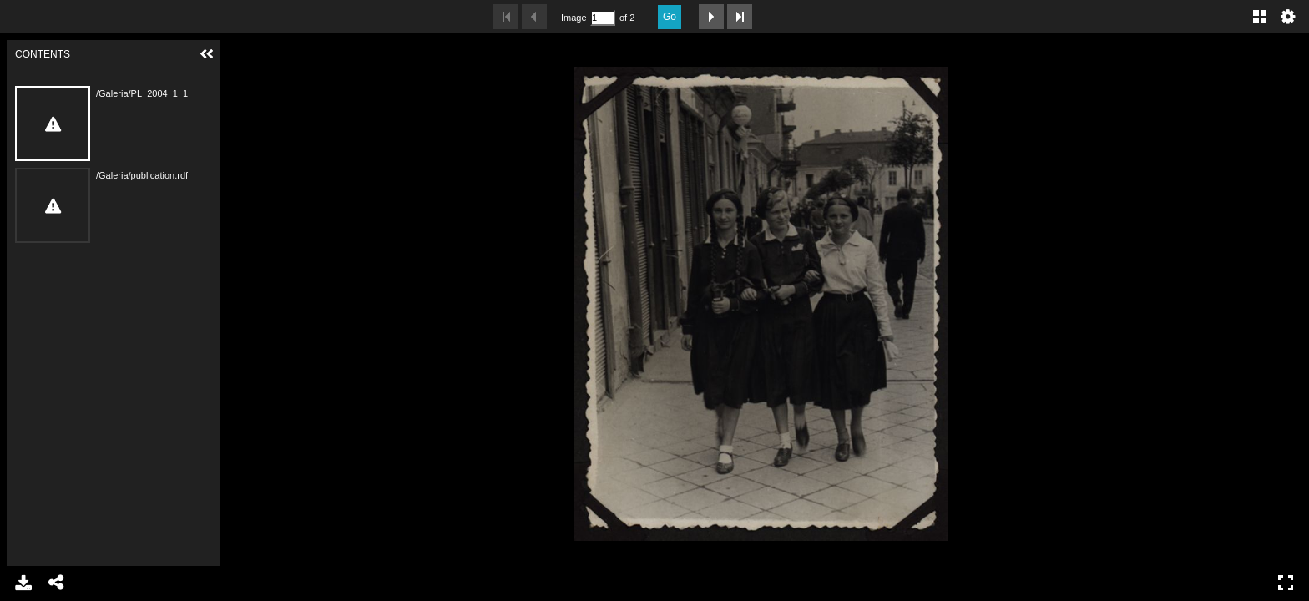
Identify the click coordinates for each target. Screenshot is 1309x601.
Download (23, 582)
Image (573, 18)
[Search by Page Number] (602, 18)
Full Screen (1285, 582)
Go (669, 17)
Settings (1288, 16)
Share (56, 582)
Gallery (1259, 16)
